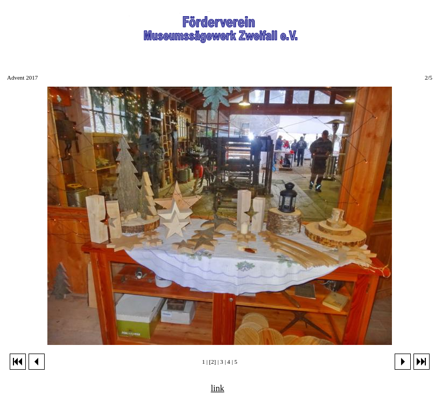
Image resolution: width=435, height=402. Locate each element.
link (217, 388)
